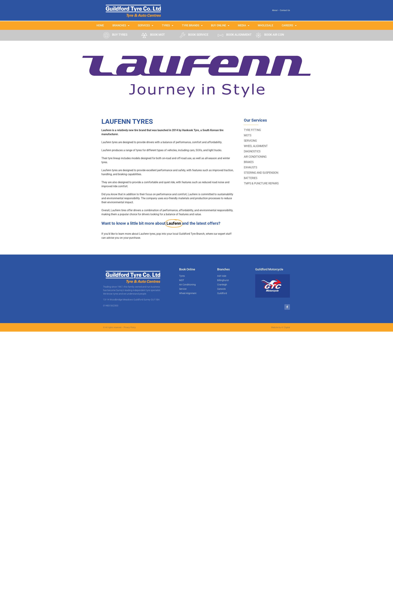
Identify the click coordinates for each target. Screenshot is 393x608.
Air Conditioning (255, 156)
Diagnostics (252, 151)
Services (145, 26)
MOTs (247, 135)
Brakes (249, 162)
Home (100, 25)
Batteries (250, 178)
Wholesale (265, 25)
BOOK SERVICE (198, 34)
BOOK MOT (157, 34)
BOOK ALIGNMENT (239, 34)
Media (243, 26)
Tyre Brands (192, 26)
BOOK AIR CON (274, 34)
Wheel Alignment (256, 146)
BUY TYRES (119, 34)
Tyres (167, 26)
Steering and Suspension (261, 172)
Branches (120, 26)
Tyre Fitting (252, 130)
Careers (289, 26)
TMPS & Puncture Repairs (261, 183)
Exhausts (250, 167)
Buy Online (220, 26)
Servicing (250, 140)
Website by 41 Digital (280, 327)
